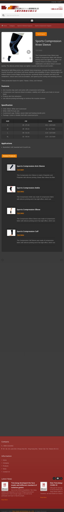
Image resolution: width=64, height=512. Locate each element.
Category (12, 25)
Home (5, 25)
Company (6, 463)
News (4, 469)
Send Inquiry (41, 34)
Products (5, 466)
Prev (54, 478)
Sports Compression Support (43, 25)
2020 (4, 489)
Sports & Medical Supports (24, 25)
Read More (4, 499)
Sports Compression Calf (27, 231)
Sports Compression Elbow (28, 209)
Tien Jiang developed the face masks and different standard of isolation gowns (24, 485)
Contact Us (6, 472)
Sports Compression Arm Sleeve (31, 166)
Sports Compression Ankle (28, 188)
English (59, 2)
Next (61, 478)
